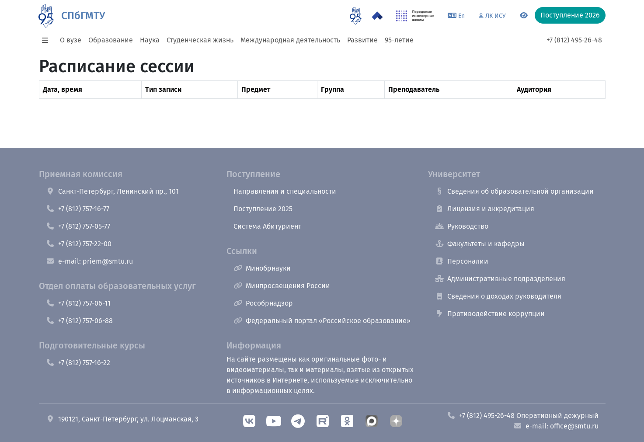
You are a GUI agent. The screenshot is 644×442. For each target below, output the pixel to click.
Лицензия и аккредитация (484, 209)
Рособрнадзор (263, 303)
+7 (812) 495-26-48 (574, 40)
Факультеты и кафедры (480, 244)
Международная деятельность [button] (290, 40)
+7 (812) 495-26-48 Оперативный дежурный (523, 415)
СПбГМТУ (83, 16)
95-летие (399, 40)
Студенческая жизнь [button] (200, 40)
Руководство (461, 226)
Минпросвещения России (281, 286)
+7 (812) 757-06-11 (78, 303)
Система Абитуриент (267, 226)
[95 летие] (355, 15)
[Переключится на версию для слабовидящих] (524, 15)
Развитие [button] (362, 40)
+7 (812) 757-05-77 (78, 226)
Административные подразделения (500, 279)
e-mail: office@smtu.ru (556, 426)
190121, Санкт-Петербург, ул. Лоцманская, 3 (122, 419)
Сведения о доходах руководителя (498, 296)
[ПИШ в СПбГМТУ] (415, 15)
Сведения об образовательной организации (514, 191)
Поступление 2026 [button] (570, 15)
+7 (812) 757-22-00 (78, 244)
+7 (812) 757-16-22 (78, 362)
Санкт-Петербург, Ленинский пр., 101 (112, 191)
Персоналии (461, 261)
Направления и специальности (284, 191)
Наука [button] (150, 40)
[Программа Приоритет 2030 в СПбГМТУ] (377, 15)
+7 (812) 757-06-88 (79, 321)
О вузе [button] (70, 40)
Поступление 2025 (262, 209)
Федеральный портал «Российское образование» (322, 321)
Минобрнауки (262, 268)
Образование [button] (110, 40)
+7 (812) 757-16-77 (77, 209)
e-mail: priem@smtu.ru (89, 261)
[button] (47, 40)
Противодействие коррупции (490, 314)
